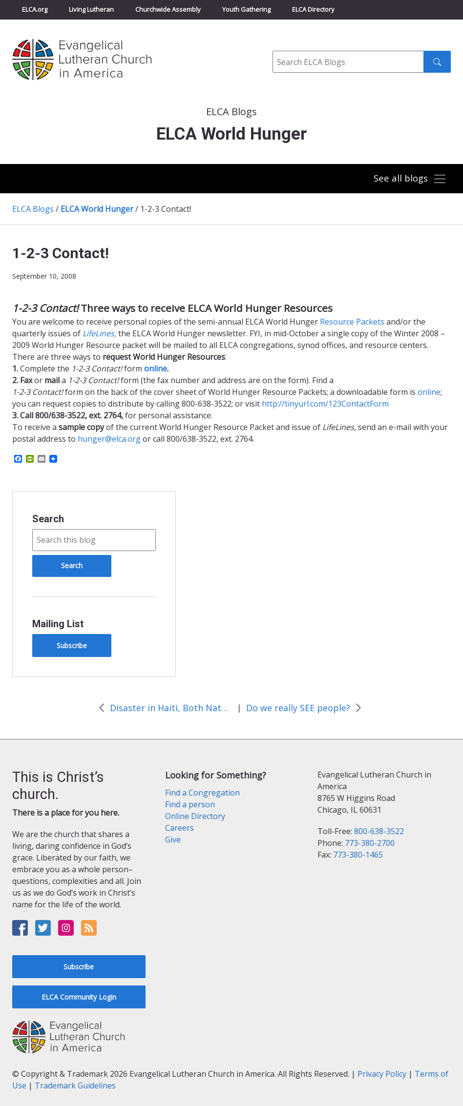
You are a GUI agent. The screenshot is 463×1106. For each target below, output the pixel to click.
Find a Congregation (202, 792)
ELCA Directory (313, 9)
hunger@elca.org (109, 438)
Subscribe (72, 645)
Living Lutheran (91, 9)
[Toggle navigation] (409, 179)
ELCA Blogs (33, 209)
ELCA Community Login (79, 997)
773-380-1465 (358, 854)
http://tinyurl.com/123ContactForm (325, 403)
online (429, 392)
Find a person (190, 804)
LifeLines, (99, 333)
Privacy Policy (382, 1073)
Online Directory (195, 816)
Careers (179, 827)
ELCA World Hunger (97, 209)
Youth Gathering (246, 9)
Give (173, 839)
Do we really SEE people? (298, 708)
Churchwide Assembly (168, 9)
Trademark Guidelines (75, 1085)
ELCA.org (34, 9)
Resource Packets (353, 321)
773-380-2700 (370, 843)
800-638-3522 (379, 831)
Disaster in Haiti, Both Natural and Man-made (171, 708)
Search (48, 519)
